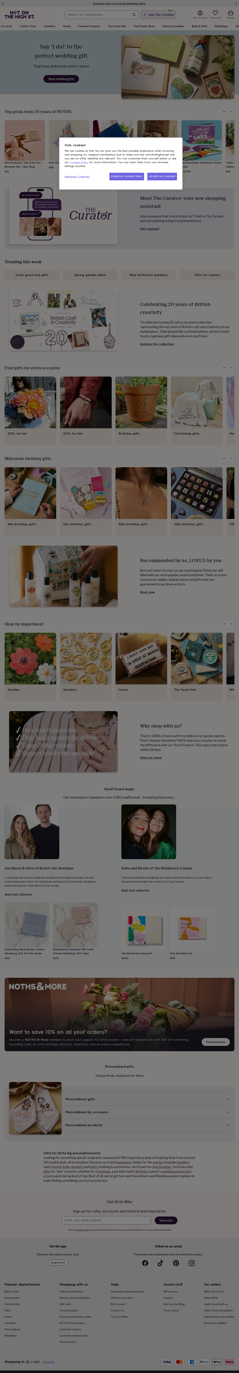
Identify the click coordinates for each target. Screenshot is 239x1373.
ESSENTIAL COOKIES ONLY (126, 176)
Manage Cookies (77, 176)
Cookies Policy (79, 162)
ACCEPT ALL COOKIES (162, 176)
